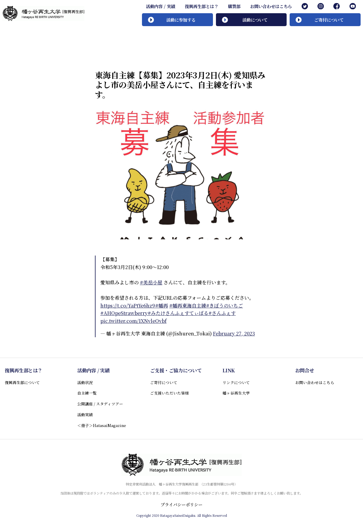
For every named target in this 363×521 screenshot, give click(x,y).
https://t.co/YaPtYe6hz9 (127, 305)
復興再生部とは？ (201, 6)
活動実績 (85, 414)
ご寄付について (163, 382)
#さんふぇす (222, 313)
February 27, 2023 (234, 333)
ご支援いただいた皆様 (169, 393)
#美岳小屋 (151, 282)
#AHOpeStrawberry (124, 313)
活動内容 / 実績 (160, 6)
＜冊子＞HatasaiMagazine (101, 425)
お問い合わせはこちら (271, 6)
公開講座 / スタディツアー (100, 404)
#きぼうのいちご (224, 305)
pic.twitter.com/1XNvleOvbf (133, 320)
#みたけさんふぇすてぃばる (178, 313)
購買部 (234, 6)
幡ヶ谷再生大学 (236, 393)
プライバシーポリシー (181, 504)
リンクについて (236, 382)
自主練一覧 (87, 393)
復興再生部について (22, 382)
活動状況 (85, 382)
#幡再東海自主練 (187, 305)
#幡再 (161, 305)
